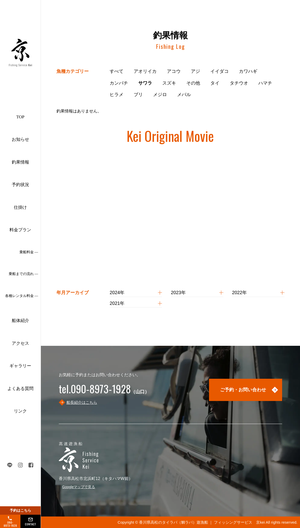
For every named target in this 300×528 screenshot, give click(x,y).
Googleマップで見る (78, 487)
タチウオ (239, 83)
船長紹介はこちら (81, 402)
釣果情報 (20, 162)
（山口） (104, 391)
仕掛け (20, 207)
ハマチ (265, 83)
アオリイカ (145, 71)
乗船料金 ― (28, 252)
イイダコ (219, 71)
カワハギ (248, 71)
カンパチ (119, 83)
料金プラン (20, 229)
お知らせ (20, 139)
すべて (116, 71)
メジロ (160, 94)
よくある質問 (20, 388)
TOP (20, 116)
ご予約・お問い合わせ (243, 389)
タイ (215, 83)
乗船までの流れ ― (23, 274)
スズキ (169, 83)
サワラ (145, 83)
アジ (195, 71)
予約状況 (20, 184)
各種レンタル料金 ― (21, 296)
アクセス (20, 343)
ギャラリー (20, 365)
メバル (184, 94)
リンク (20, 411)
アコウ (174, 71)
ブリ (138, 94)
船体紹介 (20, 320)
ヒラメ (116, 94)
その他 (193, 83)
